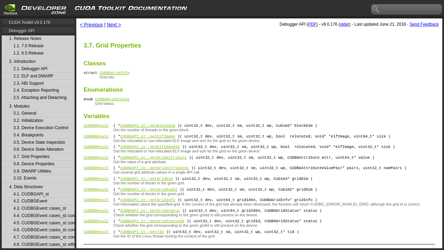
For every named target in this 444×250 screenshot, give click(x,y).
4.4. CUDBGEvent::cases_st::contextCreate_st (44, 216)
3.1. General (25, 113)
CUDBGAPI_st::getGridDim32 (149, 198)
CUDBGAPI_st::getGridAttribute (153, 163)
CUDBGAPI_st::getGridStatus (150, 221)
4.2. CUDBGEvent (30, 201)
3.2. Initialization (28, 120)
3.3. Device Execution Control (41, 128)
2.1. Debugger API (31, 69)
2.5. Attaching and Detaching (40, 97)
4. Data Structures (26, 187)
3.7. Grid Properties (32, 157)
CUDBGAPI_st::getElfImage (147, 140)
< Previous (91, 24)
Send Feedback (424, 24)
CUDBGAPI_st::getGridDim (146, 186)
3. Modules (19, 106)
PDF (312, 24)
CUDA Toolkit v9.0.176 (29, 22)
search (376, 9)
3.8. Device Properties (34, 164)
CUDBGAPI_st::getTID (142, 245)
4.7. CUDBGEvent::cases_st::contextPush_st (44, 237)
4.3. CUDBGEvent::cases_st (40, 208)
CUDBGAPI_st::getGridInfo (147, 209)
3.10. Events (25, 178)
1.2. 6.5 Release (29, 53)
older (344, 24)
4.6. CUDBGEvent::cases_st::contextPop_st (44, 230)
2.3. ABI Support (29, 83)
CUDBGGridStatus (112, 100)
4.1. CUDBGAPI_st (31, 194)
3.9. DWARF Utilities (32, 171)
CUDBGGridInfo (114, 73)
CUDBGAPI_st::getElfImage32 (150, 151)
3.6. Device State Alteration (39, 149)
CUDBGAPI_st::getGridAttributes (154, 174)
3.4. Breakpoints (29, 135)
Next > (114, 24)
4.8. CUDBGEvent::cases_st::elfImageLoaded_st (44, 244)
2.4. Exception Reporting (36, 90)
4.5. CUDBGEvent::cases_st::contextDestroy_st (44, 223)
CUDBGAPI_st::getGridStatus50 (152, 233)
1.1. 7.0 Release (29, 46)
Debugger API (22, 30)
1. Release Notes (25, 38)
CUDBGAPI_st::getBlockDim (147, 128)
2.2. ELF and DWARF (34, 76)
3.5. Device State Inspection (39, 142)
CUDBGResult (96, 128)
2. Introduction (22, 61)
